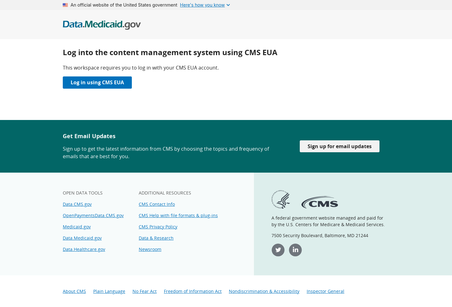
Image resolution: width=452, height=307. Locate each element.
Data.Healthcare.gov (84, 249)
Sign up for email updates (340, 146)
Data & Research (156, 238)
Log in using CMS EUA (97, 82)
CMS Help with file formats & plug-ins (178, 215)
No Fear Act (144, 291)
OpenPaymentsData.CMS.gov (93, 215)
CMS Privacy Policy (158, 227)
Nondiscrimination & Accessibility (264, 291)
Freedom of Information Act (193, 291)
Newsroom (150, 249)
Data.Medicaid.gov (82, 238)
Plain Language (109, 291)
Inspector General (325, 291)
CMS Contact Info (157, 204)
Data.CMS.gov (77, 204)
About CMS (74, 291)
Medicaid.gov (77, 227)
